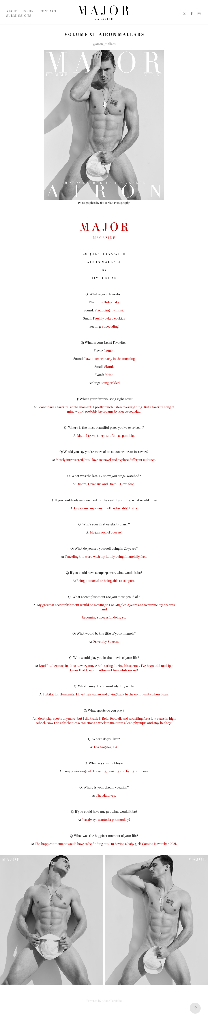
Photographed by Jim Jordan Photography (104, 203)
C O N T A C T (48, 11)
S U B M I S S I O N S (18, 16)
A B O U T (12, 11)
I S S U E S (29, 11)
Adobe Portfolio (112, 1001)
